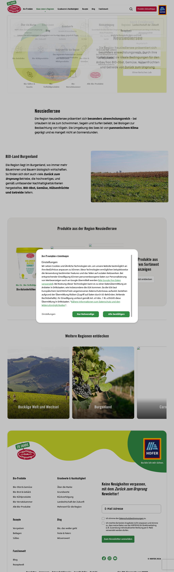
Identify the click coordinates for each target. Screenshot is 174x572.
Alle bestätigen (116, 314)
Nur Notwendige (85, 314)
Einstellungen (48, 314)
